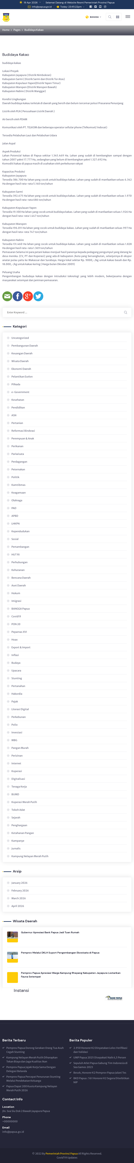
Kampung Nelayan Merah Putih (29, 856)
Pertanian (17, 423)
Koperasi (16, 771)
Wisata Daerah (20, 361)
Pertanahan (18, 686)
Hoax (14, 639)
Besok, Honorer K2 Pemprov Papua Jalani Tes (99, 1072)
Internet (16, 763)
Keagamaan (18, 492)
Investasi (16, 732)
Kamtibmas (18, 484)
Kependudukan (20, 531)
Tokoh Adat (18, 809)
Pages (17, 29)
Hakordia (16, 693)
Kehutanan (18, 570)
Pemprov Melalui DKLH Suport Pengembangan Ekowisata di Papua (60, 952)
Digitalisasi (18, 778)
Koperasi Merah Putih (24, 802)
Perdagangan (19, 461)
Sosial (15, 539)
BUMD (15, 794)
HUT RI (15, 554)
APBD (14, 515)
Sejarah (15, 817)
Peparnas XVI (19, 631)
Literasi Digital (20, 709)
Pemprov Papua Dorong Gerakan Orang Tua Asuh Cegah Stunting (35, 1049)
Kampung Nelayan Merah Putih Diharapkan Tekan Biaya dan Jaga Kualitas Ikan (31, 1059)
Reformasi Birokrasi (23, 430)
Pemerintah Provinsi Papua (62, 1153)
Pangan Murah (20, 747)
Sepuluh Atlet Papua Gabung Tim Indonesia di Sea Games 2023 (100, 1065)
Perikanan (17, 446)
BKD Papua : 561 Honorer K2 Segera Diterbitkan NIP (101, 1080)
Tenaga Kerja (19, 786)
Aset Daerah (18, 585)
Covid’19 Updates (67, 1157)
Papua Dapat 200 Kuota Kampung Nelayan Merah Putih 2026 (31, 1088)
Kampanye (17, 840)
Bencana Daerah (21, 577)
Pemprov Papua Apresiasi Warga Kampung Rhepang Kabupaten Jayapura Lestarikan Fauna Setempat (71, 974)
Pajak (14, 701)
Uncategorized (20, 337)
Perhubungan (19, 562)
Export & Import (20, 647)
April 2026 (17, 906)
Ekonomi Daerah (21, 368)
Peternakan (18, 469)
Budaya (15, 662)
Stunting (16, 678)
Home (6, 29)
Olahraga (16, 500)
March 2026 (18, 898)
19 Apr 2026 (31, 2)
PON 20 (15, 624)
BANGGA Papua (20, 608)
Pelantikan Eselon (22, 376)
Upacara (16, 670)
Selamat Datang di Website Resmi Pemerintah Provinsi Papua (80, 2)
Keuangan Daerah (21, 353)
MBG (14, 740)
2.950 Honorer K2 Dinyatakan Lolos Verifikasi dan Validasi (100, 1049)
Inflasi (15, 655)
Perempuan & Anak (22, 438)
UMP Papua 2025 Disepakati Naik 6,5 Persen (99, 1057)
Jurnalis (16, 848)
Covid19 (16, 616)
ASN (13, 415)
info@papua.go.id (42, 6)
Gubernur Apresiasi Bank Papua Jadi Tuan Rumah (50, 932)
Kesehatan (17, 399)
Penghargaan (19, 825)
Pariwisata (17, 453)
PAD (13, 508)
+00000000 (10, 1121)
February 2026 (20, 890)
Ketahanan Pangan (22, 833)
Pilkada (15, 384)
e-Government (20, 392)
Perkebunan (18, 717)
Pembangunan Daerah (24, 345)
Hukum (15, 593)
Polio (14, 724)
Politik (15, 477)
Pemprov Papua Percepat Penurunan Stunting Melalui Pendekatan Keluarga (33, 1078)
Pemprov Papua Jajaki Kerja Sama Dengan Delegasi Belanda (31, 1069)
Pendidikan (18, 407)
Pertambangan (20, 546)
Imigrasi (16, 600)
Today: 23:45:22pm (71, 6)
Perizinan (17, 755)
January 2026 (19, 882)
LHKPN (15, 523)
